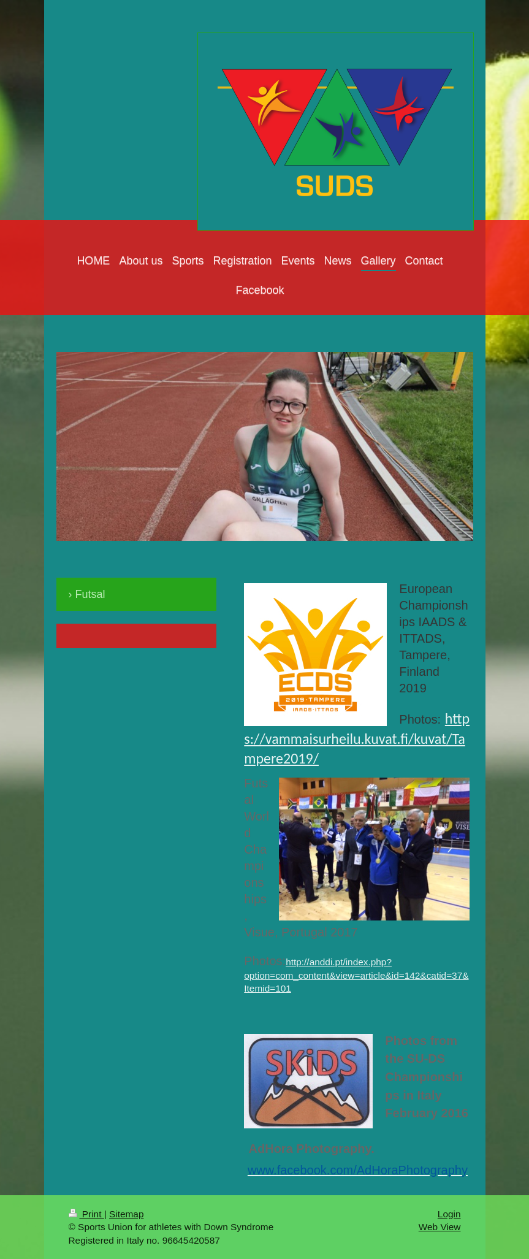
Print (86, 1214)
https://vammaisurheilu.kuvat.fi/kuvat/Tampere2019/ (357, 738)
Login (449, 1214)
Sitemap (126, 1214)
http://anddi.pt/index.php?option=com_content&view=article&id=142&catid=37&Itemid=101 (356, 975)
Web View (440, 1227)
